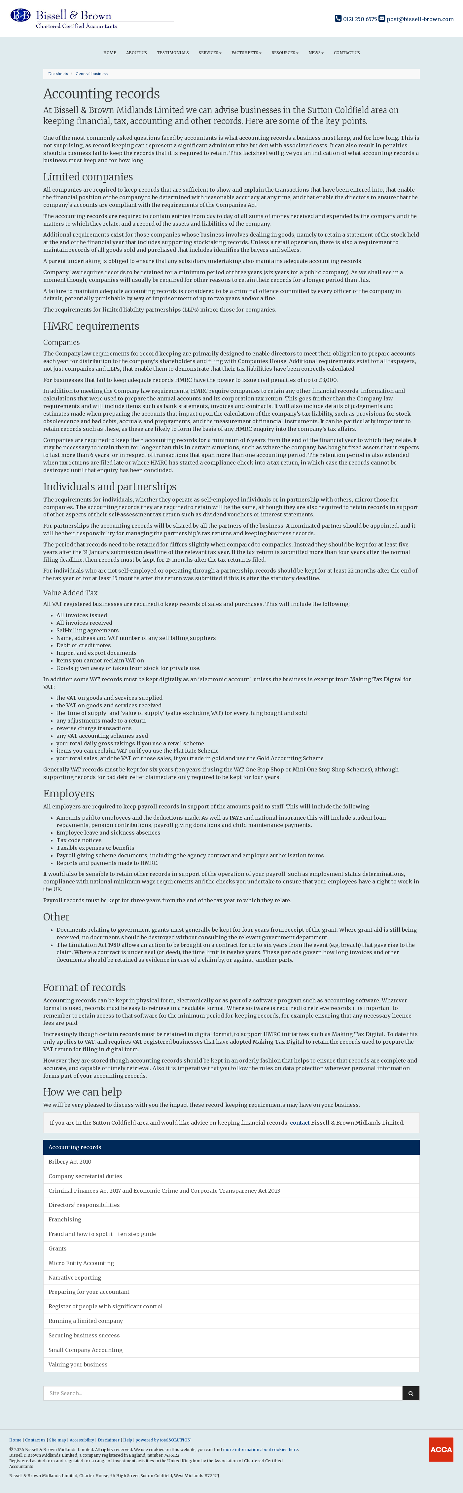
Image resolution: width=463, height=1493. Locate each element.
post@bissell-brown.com (416, 19)
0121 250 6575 (356, 19)
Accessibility (82, 1439)
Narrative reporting (75, 1277)
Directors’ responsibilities (84, 1205)
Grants (58, 1248)
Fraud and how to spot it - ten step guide (102, 1234)
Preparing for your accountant (89, 1291)
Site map (57, 1439)
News (316, 52)
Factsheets (246, 52)
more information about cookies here (260, 1449)
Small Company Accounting (86, 1350)
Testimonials (173, 52)
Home (109, 52)
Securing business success (84, 1335)
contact (300, 1122)
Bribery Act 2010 (70, 1161)
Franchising (65, 1219)
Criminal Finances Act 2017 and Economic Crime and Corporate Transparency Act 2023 (164, 1190)
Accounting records (75, 1147)
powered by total (163, 1439)
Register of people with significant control (106, 1306)
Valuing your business (78, 1364)
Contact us (347, 52)
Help (127, 1439)
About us (136, 52)
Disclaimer (109, 1439)
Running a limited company (86, 1321)
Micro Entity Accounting (81, 1263)
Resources (285, 52)
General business (92, 73)
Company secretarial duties (85, 1176)
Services (210, 52)
